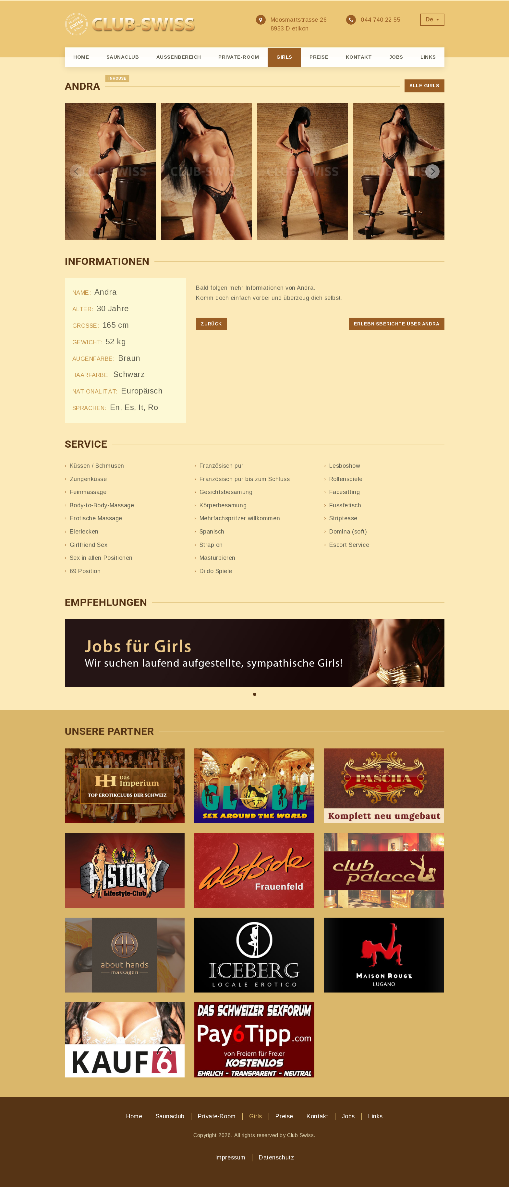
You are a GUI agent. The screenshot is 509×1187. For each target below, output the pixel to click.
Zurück (211, 323)
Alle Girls (424, 85)
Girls (284, 57)
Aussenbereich (178, 57)
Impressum (230, 1157)
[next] (432, 171)
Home (81, 57)
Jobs (396, 57)
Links (428, 57)
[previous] (77, 171)
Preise (318, 57)
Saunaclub (122, 57)
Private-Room (238, 57)
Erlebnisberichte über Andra (397, 323)
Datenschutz (276, 1157)
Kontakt (359, 57)
